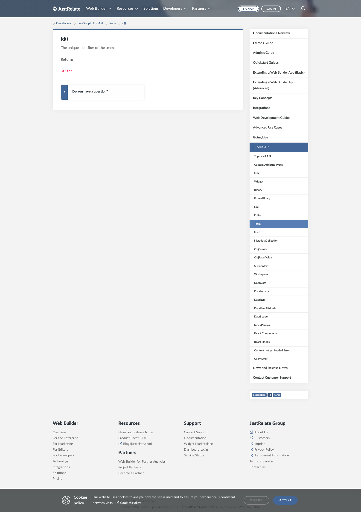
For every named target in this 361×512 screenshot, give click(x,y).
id (270, 395)
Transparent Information (271, 455)
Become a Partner (131, 473)
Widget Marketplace (198, 444)
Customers (262, 438)
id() (124, 23)
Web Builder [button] (96, 8)
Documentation (195, 438)
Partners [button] (199, 8)
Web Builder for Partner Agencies (142, 461)
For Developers (63, 455)
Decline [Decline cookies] (256, 500)
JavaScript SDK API (90, 23)
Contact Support (196, 432)
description (259, 395)
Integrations (61, 467)
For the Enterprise (65, 438)
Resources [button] (125, 8)
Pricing (57, 478)
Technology (61, 461)
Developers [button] (172, 8)
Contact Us (257, 467)
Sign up (248, 8)
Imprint (259, 444)
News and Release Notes (136, 432)
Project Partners (129, 467)
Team (112, 23)
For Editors (60, 449)
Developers (63, 23)
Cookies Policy (130, 503)
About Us (261, 432)
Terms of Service (261, 461)
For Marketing (63, 444)
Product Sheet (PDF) (133, 438)
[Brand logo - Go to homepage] (66, 8)
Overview (59, 432)
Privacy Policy (264, 449)
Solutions (151, 8)
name (277, 395)
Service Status (194, 455)
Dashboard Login (196, 449)
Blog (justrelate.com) (137, 444)
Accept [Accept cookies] (285, 500)
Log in (271, 8)
